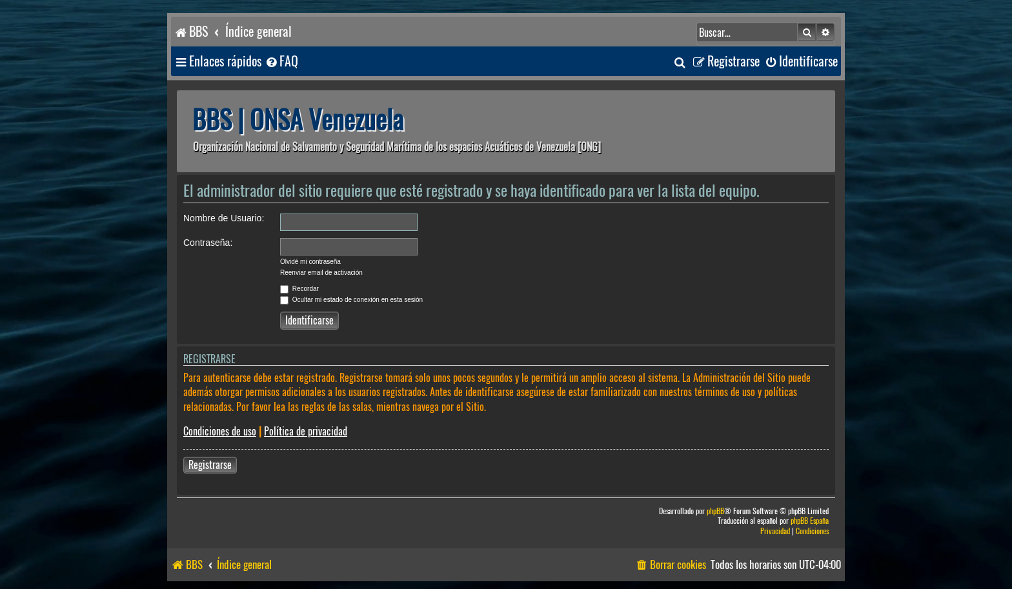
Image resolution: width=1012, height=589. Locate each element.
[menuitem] (281, 61)
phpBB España (810, 521)
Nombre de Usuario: (223, 218)
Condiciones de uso (219, 431)
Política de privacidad (305, 431)
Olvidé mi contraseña (310, 261)
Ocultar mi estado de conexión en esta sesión (351, 299)
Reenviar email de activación (321, 272)
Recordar (299, 288)
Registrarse (210, 465)
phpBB (715, 511)
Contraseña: (207, 242)
